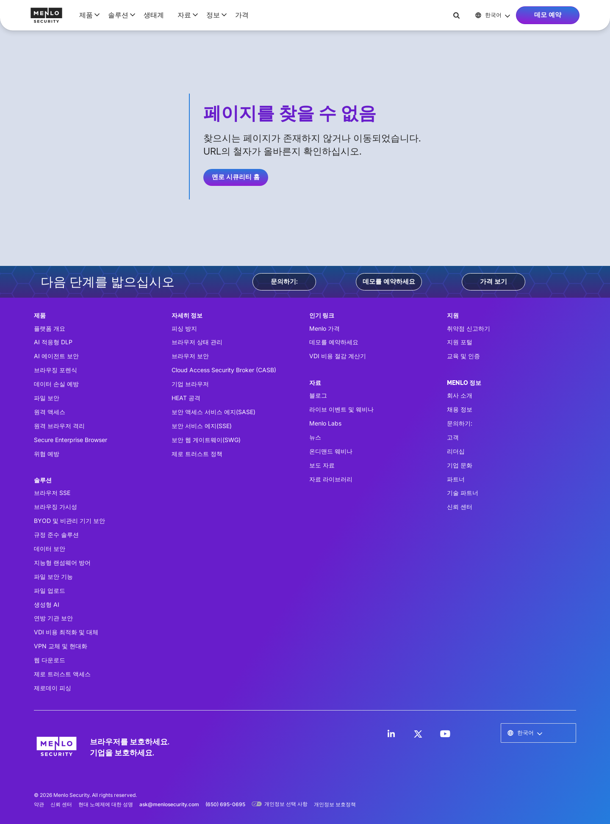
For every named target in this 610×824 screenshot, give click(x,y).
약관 (39, 804)
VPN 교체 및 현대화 (60, 646)
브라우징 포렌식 (55, 369)
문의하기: (284, 281)
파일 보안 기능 (53, 576)
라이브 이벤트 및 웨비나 (341, 409)
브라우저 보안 (190, 355)
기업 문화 (459, 465)
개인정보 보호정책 (335, 804)
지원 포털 (459, 342)
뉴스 (315, 437)
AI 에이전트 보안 (56, 355)
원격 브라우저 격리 (59, 425)
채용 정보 (459, 409)
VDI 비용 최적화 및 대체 (66, 632)
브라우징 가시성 (55, 506)
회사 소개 (459, 395)
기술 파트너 (462, 492)
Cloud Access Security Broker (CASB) (224, 369)
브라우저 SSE (52, 492)
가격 (242, 15)
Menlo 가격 (324, 328)
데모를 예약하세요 (389, 281)
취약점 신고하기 (468, 328)
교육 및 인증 (463, 355)
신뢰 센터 (459, 506)
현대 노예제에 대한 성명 (105, 804)
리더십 (456, 451)
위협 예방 (46, 453)
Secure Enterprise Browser (70, 439)
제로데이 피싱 (52, 687)
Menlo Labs (325, 423)
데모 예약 (547, 15)
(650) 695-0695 (225, 804)
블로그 (318, 395)
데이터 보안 (49, 548)
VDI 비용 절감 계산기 (337, 355)
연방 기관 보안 (53, 618)
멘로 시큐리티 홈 (236, 177)
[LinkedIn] (391, 733)
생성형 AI (46, 604)
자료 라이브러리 (330, 479)
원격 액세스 (49, 411)
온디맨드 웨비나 (330, 451)
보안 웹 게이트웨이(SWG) (206, 439)
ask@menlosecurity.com (169, 804)
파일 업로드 (49, 590)
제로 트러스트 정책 (197, 453)
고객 (453, 437)
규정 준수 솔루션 (56, 534)
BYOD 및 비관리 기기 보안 (69, 520)
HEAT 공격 (186, 397)
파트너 (456, 479)
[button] (86, 14)
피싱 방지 (184, 328)
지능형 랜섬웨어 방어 (62, 562)
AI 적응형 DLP (53, 342)
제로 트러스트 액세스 (62, 673)
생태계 (154, 15)
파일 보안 (46, 397)
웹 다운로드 (49, 660)
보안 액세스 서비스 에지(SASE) (213, 411)
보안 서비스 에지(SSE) (202, 425)
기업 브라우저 (190, 383)
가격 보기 (493, 281)
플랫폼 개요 (49, 328)
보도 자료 (322, 465)
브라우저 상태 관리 (197, 342)
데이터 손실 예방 (56, 383)
